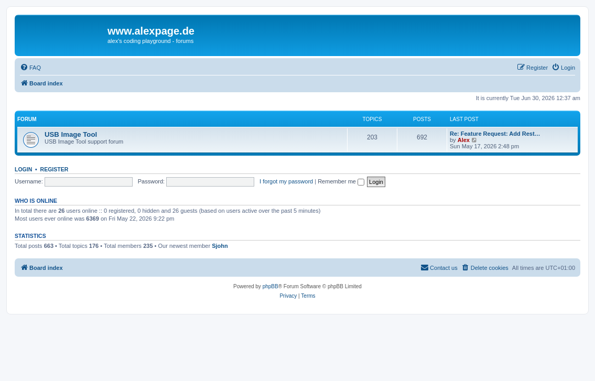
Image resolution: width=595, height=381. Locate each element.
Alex (464, 140)
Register (54, 169)
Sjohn (220, 246)
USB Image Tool (71, 134)
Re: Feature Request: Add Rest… (495, 133)
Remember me (341, 181)
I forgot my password (286, 181)
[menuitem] (30, 67)
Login (23, 169)
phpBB (270, 286)
